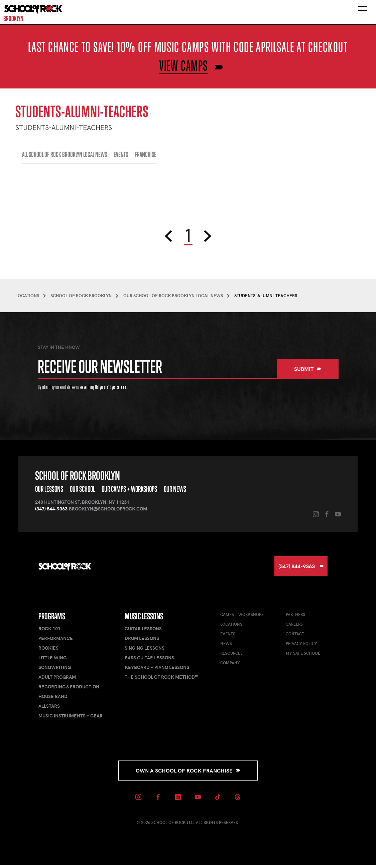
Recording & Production (68, 686)
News (226, 643)
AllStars (49, 706)
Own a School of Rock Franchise (188, 770)
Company (230, 662)
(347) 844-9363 (51, 508)
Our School (82, 488)
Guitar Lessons (143, 628)
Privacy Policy (301, 643)
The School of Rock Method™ (161, 677)
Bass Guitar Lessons (149, 657)
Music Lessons (144, 616)
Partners (295, 614)
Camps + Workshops (242, 614)
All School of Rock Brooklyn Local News (64, 154)
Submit (307, 368)
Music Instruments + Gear (70, 715)
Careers (294, 624)
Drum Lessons (142, 638)
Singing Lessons (144, 648)
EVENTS (121, 154)
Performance (55, 638)
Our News (175, 488)
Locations (231, 624)
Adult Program (57, 677)
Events (227, 633)
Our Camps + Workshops (129, 488)
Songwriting (54, 667)
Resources (231, 653)
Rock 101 (49, 628)
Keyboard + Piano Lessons (157, 667)
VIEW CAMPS (183, 65)
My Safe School (303, 653)
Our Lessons (49, 488)
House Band (53, 696)
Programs (51, 616)
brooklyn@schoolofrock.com (108, 508)
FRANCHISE (145, 154)
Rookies (48, 648)
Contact (295, 633)
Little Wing (52, 657)
